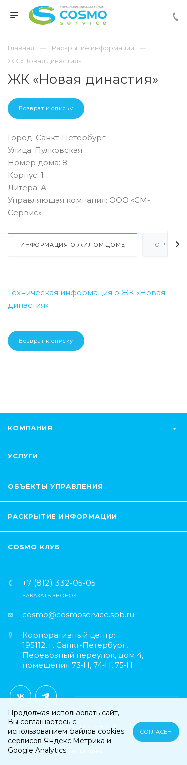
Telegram (46, 696)
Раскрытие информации (62, 516)
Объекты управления (55, 486)
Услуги (23, 456)
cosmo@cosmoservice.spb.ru (78, 614)
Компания (30, 428)
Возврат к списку (46, 108)
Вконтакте (20, 696)
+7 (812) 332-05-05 (59, 583)
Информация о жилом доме (72, 244)
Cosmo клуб (34, 547)
